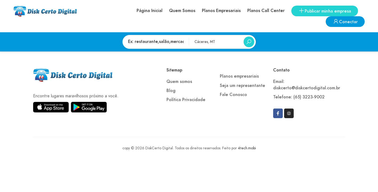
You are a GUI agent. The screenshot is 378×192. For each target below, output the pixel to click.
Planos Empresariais (221, 11)
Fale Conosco (233, 95)
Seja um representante (242, 86)
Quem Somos (182, 11)
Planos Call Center (266, 11)
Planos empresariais (239, 76)
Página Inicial (149, 11)
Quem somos (179, 82)
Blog (171, 91)
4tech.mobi (247, 148)
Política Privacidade (185, 100)
